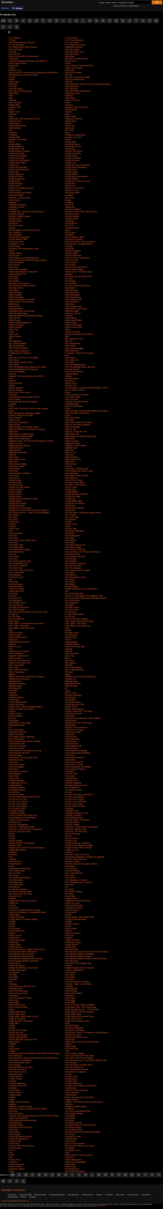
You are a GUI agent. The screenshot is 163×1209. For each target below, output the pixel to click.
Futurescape (70, 1166)
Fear (67, 355)
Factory (12, 68)
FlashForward (71, 637)
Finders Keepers (16, 489)
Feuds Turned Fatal (73, 406)
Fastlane (69, 274)
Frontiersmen (71, 1079)
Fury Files (69, 1157)
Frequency (69, 995)
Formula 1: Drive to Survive (77, 854)
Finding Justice (15, 501)
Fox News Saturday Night (20, 891)
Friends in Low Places (75, 1030)
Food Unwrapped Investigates (78, 767)
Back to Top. (101, 1206)
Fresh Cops (70, 998)
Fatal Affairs (70, 288)
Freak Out (69, 935)
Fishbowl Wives (15, 586)
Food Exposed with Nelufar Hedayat (25, 741)
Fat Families (14, 281)
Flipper (68, 674)
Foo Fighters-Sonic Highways (22, 737)
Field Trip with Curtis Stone (77, 413)
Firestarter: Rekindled (74, 531)
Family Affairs (15, 144)
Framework (14, 908)
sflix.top (23, 1197)
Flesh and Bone (72, 653)
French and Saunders (18, 991)
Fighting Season (16, 448)
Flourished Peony (73, 702)
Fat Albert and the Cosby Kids (78, 276)
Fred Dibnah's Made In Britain (78, 956)
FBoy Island (70, 346)
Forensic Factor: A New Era (77, 820)
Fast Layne (13, 267)
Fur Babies (70, 1148)
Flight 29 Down (15, 658)
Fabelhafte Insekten (74, 47)
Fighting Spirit (71, 448)
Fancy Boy (69, 198)
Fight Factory (14, 425)
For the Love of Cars (18, 799)
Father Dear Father (73, 320)
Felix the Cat (70, 385)
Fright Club (70, 1039)
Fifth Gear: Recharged (18, 422)
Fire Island (13, 519)
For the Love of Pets (74, 804)
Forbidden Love (72, 810)
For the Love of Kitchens (76, 801)
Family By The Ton (73, 146)
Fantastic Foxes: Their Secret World (81, 211)
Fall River (13, 114)
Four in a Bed (15, 873)
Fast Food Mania (16, 262)
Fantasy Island (15, 218)
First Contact (70, 540)
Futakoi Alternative (73, 1159)
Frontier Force (71, 1076)
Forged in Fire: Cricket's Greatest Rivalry (27, 847)
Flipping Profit (15, 681)
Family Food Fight (17, 158)
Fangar (68, 200)
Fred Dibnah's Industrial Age (21, 956)
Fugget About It (72, 1099)
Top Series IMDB (25, 1195)
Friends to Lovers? (73, 1035)
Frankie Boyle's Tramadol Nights (23, 919)
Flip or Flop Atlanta (73, 667)
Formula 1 (13, 854)
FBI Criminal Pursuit (74, 339)
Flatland (12, 644)
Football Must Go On (18, 783)
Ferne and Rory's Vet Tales (77, 394)
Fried (67, 1023)
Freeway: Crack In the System (78, 984)
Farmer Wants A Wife (18, 239)
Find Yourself (71, 487)
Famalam (13, 132)
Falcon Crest (14, 112)
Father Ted (13, 329)
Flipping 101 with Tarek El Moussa (80, 676)
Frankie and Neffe (16, 917)
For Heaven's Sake (73, 790)
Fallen (67, 114)
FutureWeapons (72, 1169)
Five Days (69, 605)
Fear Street (14, 364)
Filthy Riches (70, 464)
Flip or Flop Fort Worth (19, 670)
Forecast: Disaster (73, 815)
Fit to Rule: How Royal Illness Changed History (86, 598)
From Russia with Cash (19, 1062)
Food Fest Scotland (17, 746)
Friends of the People (18, 1035)
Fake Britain (70, 98)
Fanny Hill (69, 205)
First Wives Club (16, 577)
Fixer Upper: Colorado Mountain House (26, 623)
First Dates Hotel (16, 547)
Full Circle (13, 1111)
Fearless (12, 374)
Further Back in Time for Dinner (79, 1155)
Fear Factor (70, 358)
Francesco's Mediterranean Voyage (24, 910)
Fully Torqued (15, 1134)
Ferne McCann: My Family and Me (24, 397)
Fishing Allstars (71, 586)
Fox (66, 887)
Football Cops (71, 778)
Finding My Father (17, 505)
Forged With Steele (17, 850)
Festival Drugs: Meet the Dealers (23, 401)
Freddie (68, 965)
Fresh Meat (70, 1002)
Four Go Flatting (72, 871)
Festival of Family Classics (77, 401)
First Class (13, 538)
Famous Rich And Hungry (20, 193)
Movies (5, 8)
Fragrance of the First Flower (78, 901)
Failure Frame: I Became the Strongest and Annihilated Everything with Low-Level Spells (33, 73)
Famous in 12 (15, 190)
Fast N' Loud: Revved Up (76, 267)
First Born (13, 535)
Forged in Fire (15, 845)
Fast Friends (14, 265)
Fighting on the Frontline (76, 445)
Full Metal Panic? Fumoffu (20, 1127)
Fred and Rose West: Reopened (23, 951)
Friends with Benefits (18, 1037)
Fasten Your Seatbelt (18, 269)
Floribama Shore (16, 697)
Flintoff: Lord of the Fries (19, 663)
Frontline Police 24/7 (18, 1086)
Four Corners (71, 868)
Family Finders (71, 156)
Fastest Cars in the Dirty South (78, 272)
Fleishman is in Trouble (19, 651)
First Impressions (16, 552)
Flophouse (13, 695)
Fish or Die (13, 582)
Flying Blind (14, 720)
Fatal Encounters (16, 297)
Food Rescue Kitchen (74, 757)
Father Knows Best (73, 325)
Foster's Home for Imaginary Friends (81, 864)
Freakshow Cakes (73, 942)
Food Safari (70, 760)
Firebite (68, 522)
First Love (13, 559)
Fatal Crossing (15, 295)
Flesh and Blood (16, 653)
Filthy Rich (13, 462)
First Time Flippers (73, 568)
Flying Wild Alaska (17, 725)
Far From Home (16, 225)
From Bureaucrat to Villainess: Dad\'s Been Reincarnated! (34, 1053)
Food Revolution (16, 760)
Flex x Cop (70, 656)
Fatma (68, 329)
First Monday (71, 559)
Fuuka (11, 1171)
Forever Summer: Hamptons (77, 843)
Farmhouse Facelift (73, 239)
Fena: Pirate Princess (74, 390)
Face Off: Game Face (74, 52)
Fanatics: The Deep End (19, 198)
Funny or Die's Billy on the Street (79, 1146)
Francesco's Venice (73, 908)
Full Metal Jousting (73, 1122)
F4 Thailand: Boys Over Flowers (23, 47)
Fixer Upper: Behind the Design (79, 621)
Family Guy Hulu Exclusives (77, 165)
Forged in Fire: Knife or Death (78, 847)
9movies (99, 1195)
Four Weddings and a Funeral (78, 882)
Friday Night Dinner (17, 1012)
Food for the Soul (16, 748)
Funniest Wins (71, 1139)
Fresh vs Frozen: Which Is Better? (80, 1005)
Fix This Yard (14, 616)
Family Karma (71, 169)
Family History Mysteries (76, 167)
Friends (12, 1028)
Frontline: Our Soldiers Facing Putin (81, 1086)
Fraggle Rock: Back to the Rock (23, 901)
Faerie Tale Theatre (73, 68)
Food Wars (13, 769)
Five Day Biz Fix (16, 605)
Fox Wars (69, 894)
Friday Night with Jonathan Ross (79, 1016)
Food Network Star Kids (19, 753)
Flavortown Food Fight (75, 646)
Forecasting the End (74, 817)
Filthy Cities (14, 457)
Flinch (67, 658)
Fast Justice (70, 265)
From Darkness (15, 1055)
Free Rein (13, 979)
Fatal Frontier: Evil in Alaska (21, 302)
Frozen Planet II (72, 1092)
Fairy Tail (13, 86)
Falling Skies (70, 121)
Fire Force (13, 517)
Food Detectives (72, 739)
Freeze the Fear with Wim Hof (22, 986)
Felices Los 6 (71, 383)
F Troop (12, 40)
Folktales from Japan (74, 730)
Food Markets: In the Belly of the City (25, 750)
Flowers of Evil (15, 713)
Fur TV (12, 1150)
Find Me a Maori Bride (75, 482)
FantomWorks (71, 223)
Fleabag (68, 649)
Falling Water (14, 123)
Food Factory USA (17, 743)
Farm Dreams (15, 232)
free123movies (73, 1195)
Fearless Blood (71, 374)
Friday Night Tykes (73, 1014)
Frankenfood (70, 912)
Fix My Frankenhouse (74, 614)
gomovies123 (13, 1197)
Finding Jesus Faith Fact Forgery (23, 498)
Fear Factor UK (72, 360)
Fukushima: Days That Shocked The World (28, 1109)
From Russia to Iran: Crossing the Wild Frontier (86, 1060)
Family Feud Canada (18, 156)
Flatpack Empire (72, 644)
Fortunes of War (72, 861)
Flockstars (13, 690)
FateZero (69, 315)
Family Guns (70, 162)
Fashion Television (73, 255)
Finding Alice (70, 489)
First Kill (12, 554)
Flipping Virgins (15, 686)
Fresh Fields (14, 1002)
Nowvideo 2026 (40, 1195)
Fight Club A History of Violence (79, 422)
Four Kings (13, 875)
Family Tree (70, 186)
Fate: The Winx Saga (18, 313)
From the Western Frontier (76, 1069)
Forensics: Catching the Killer (22, 827)
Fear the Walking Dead (75, 364)
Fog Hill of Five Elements (76, 727)
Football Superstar (73, 783)
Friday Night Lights (17, 1014)
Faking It (69, 105)
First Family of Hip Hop (75, 549)
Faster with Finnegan (74, 269)
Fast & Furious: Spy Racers (77, 258)
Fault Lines (13, 334)
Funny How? (14, 1143)
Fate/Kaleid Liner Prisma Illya (22, 311)
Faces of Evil (70, 61)
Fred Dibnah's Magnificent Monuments (26, 958)
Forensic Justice (72, 824)
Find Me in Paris (16, 485)
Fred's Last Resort (17, 965)
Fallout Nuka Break (17, 125)
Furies (11, 1155)
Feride (68, 392)
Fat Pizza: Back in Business (77, 285)
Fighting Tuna (15, 450)
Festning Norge (72, 404)
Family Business (72, 144)
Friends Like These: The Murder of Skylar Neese (86, 1032)
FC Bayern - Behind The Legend (79, 353)
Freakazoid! (14, 938)
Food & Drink (71, 737)
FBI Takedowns (15, 341)
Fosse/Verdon (15, 864)
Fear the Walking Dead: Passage (23, 369)
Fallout (68, 123)
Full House (70, 1120)
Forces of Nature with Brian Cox (23, 815)
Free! (11, 982)
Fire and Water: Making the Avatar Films (83, 512)
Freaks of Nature (72, 940)
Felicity (12, 385)
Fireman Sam (71, 529)
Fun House (70, 1134)
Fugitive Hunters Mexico (19, 1102)
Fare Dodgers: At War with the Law (24, 230)
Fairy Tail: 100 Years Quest (20, 91)
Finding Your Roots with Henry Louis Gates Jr (29, 510)
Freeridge (13, 984)
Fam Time (69, 130)
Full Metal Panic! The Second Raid (80, 1125)
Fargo (67, 230)
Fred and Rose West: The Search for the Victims (86, 951)
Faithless (69, 95)
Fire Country (70, 515)
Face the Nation (72, 54)
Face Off (12, 52)
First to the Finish (16, 572)
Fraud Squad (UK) (17, 931)
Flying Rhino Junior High (19, 723)
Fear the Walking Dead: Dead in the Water (27, 367)
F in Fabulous (15, 38)
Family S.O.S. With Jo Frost (77, 181)
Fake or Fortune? (72, 100)
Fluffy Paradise (15, 716)
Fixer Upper (14, 621)
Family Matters (71, 174)
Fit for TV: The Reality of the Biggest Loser (84, 596)
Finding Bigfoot (71, 492)
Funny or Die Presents (75, 1143)
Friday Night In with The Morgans (79, 1012)
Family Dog (70, 149)
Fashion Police (15, 253)
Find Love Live (15, 482)
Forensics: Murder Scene (20, 831)
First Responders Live (18, 563)
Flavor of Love (15, 646)
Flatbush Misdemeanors (19, 642)
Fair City (68, 75)
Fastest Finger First (17, 274)
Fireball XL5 (14, 522)
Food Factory (71, 741)
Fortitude (12, 859)
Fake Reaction (15, 102)
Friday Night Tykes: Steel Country (23, 1016)
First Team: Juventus (18, 566)
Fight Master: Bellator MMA (21, 436)
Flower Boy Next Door (75, 704)
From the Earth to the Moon (21, 1067)
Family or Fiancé (16, 176)
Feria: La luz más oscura (19, 392)
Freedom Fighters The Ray (77, 982)
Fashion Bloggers (73, 251)
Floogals (12, 693)
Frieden (12, 1025)
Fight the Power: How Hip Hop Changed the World (31, 441)
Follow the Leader (73, 732)
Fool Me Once (71, 774)
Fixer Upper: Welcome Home (21, 628)
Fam (11, 130)
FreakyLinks (70, 947)
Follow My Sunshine (17, 732)
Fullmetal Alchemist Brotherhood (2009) (82, 1132)
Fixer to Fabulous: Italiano (76, 619)
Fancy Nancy (14, 200)
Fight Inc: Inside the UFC (76, 431)
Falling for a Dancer (73, 119)
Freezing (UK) (71, 988)
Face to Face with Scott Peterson (23, 56)
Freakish (69, 938)
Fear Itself (69, 362)
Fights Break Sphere (18, 452)
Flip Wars (69, 672)
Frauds (68, 931)
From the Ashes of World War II (79, 1065)
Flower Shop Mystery (74, 709)
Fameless (13, 135)
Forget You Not (71, 850)
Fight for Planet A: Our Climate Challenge (27, 429)
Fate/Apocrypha (16, 309)
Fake (11, 98)
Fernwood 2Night (72, 397)
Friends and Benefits (74, 1028)
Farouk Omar (14, 246)
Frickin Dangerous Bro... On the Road (82, 1009)
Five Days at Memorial (18, 607)
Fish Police (70, 582)
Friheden (12, 1044)
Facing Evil (13, 65)
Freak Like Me (15, 935)
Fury (11, 1157)
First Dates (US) (16, 545)
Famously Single (16, 195)
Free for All (70, 975)
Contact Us (24, 1201)
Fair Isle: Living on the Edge (77, 77)
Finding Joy (70, 498)
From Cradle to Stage (74, 1053)
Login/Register (133, 6)
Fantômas (69, 221)
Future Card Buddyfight (75, 1162)
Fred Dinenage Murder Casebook (23, 961)
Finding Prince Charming (20, 508)
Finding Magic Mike (73, 501)
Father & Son (14, 318)
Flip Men (69, 665)
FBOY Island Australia (18, 348)
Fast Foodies (71, 262)
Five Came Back (72, 600)
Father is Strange (16, 325)
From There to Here (17, 1072)
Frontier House (15, 1079)
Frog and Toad (71, 1049)
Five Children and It (17, 602)
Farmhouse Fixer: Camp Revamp (80, 242)
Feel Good (69, 381)
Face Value (70, 56)
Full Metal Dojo (15, 1122)
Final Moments (71, 473)
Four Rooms (70, 878)
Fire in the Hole (72, 517)
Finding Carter (15, 494)
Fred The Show (72, 961)
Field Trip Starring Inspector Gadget (24, 413)
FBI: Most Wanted (17, 346)
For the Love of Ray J (18, 806)
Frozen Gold (14, 1090)
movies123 (146, 1195)
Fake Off (12, 100)
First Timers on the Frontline (77, 570)
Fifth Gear (69, 420)
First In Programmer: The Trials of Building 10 (83, 552)
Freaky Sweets (15, 947)
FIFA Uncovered (72, 418)
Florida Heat (14, 700)
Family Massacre (16, 174)
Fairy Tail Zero (71, 89)
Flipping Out (70, 679)
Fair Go (12, 77)
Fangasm (13, 202)
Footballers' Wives (17, 787)
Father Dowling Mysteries (20, 322)
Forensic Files (15, 822)
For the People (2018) (74, 806)
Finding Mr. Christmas (74, 503)
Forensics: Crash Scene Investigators (25, 829)
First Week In (71, 575)
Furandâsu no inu (73, 1150)
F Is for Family (71, 38)
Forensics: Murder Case (75, 829)
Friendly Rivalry (72, 1025)
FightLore (69, 450)
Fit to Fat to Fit (15, 598)
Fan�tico (69, 195)
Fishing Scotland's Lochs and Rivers (81, 589)
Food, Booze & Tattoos (75, 769)
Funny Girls (70, 1141)
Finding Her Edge (73, 496)
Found (11, 866)
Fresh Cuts (13, 1000)
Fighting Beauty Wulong (19, 445)
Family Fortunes (72, 160)
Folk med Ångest (16, 730)
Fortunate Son (15, 861)
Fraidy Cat (13, 903)
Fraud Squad (14, 928)
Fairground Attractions (75, 79)
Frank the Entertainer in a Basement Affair (27, 912)
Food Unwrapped (16, 767)
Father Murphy (15, 327)
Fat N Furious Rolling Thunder (22, 285)
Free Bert (13, 975)
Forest (11, 834)
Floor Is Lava (71, 693)
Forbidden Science (17, 813)
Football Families (16, 780)
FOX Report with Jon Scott (20, 894)
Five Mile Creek (72, 607)
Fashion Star (14, 255)
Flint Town (69, 660)
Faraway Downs (72, 228)
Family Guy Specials (18, 167)
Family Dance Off (16, 149)
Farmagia (69, 235)
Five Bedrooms (15, 600)
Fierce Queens (15, 418)
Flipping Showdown (17, 683)
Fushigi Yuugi (15, 1159)
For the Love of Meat (18, 804)
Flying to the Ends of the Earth (78, 723)
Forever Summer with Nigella (21, 843)
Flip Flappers (71, 663)
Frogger (12, 1051)
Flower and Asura (16, 704)
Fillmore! (12, 455)
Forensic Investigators (18, 824)
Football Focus (71, 780)
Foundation (70, 866)
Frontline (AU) (71, 1081)
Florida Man (70, 700)
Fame (67, 132)
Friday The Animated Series (77, 1021)
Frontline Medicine (73, 1083)
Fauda (11, 332)
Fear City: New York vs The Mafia (23, 358)
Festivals (12, 404)
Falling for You (15, 121)
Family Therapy (15, 183)
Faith (11, 95)
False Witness (15, 128)
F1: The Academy (16, 45)
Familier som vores (73, 137)
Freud (11, 1009)
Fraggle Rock (71, 898)
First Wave (70, 572)
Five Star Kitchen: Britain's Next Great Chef (28, 612)
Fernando (13, 394)
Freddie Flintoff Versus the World (23, 968)
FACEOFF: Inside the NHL (77, 58)
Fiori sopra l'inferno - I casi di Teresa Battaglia (29, 512)
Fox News (69, 889)
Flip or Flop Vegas (17, 672)
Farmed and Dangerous (19, 237)
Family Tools (14, 186)
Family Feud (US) (73, 153)
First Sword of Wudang (75, 563)
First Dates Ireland (73, 547)
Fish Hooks (70, 579)
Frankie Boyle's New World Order (80, 917)
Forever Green (71, 838)
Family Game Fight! (17, 162)
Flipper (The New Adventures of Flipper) (26, 676)
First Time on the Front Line (21, 570)
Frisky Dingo (70, 1046)
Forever (12, 836)
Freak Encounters (73, 933)
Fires (11, 531)
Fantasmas (70, 207)
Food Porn (69, 755)
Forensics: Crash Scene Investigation (81, 827)
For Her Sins (14, 792)
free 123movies (133, 1195)
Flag (10, 630)
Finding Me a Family (18, 503)
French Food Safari (73, 993)
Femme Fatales (15, 390)
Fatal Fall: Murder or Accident (22, 299)
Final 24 (68, 466)
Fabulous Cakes (72, 49)
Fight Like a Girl (72, 434)
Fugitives (13, 1104)
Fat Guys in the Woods (19, 283)
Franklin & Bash (72, 924)
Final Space (14, 478)
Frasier (12, 926)
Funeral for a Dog (73, 1136)
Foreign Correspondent (19, 820)
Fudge (11, 1099)
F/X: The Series (72, 42)
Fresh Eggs (70, 1000)
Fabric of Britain (16, 49)
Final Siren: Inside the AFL (76, 475)
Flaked (68, 630)
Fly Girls (12, 718)
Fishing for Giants (16, 589)
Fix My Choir (70, 612)
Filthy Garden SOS (17, 459)
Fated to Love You (73, 313)
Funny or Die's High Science (21, 1146)
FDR (11, 355)
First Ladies (14, 556)
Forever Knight (15, 841)
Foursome (69, 884)
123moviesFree (87, 1195)
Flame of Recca (16, 633)
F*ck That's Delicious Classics (22, 42)
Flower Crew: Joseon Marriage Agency (26, 706)
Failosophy (70, 70)
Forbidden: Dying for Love (76, 813)
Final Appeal (14, 468)
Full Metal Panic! (16, 1125)
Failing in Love (15, 70)
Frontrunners (70, 1088)
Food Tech (13, 762)
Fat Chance (14, 278)
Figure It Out (70, 452)
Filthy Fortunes (71, 457)
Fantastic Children (73, 209)
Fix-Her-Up (70, 616)
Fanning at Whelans (17, 205)
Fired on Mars (71, 524)
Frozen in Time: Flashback (76, 1090)
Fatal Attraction (71, 290)
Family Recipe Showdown (76, 176)
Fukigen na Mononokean (76, 1106)
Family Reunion (72, 179)
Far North (69, 225)
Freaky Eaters (15, 945)
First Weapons (15, 575)
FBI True (69, 341)
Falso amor (70, 128)
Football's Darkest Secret (76, 785)
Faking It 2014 (15, 107)
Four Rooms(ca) (16, 880)
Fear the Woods (72, 369)
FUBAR (12, 1097)
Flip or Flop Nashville (74, 670)
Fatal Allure (14, 290)
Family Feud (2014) (73, 151)
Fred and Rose (71, 949)
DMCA (16, 1201)
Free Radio (70, 977)
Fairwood (13, 84)
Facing (68, 63)
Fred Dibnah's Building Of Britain (79, 954)
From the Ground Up (74, 1067)
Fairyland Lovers (72, 93)
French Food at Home (18, 993)
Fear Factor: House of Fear (21, 362)
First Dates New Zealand (20, 549)
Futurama (13, 1162)
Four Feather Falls (17, 871)
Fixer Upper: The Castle (75, 623)
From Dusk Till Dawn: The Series (79, 1055)
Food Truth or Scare (74, 764)
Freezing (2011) (16, 988)
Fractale (12, 898)
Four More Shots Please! (20, 878)
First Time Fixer (15, 568)
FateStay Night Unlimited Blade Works (26, 315)
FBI (10, 339)
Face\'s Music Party (17, 63)
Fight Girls (13, 431)
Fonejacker (70, 734)
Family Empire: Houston (19, 151)
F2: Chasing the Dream (75, 45)
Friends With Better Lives (76, 1037)
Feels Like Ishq (15, 383)
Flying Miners (71, 720)
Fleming (68, 651)
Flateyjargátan (71, 642)
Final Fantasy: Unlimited (19, 473)
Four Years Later (16, 884)
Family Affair (70, 142)
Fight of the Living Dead (19, 438)
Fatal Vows (70, 304)
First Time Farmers (73, 566)
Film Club (69, 455)
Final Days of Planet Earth (76, 468)
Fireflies (12, 526)
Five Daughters (72, 602)
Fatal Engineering (73, 297)
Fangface (69, 202)
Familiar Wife (14, 137)
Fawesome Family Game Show (79, 334)
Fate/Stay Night (72, 311)
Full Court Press (16, 1113)
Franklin (12, 921)
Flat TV (68, 639)
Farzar (11, 251)
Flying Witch (70, 725)
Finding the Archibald (74, 508)
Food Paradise (15, 755)
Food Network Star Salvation (77, 753)
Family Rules (14, 181)
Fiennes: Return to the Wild (21, 415)
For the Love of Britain (75, 797)
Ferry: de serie (71, 399)
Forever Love (71, 841)
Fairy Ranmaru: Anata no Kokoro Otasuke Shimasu (88, 84)
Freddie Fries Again (17, 970)
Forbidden (69, 808)
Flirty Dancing (71, 686)
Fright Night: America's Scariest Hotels (82, 1042)
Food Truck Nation (17, 764)
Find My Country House (19, 487)
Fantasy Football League (20, 216)
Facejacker (13, 58)
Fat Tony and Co (16, 288)
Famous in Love (72, 190)
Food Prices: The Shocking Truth (23, 757)
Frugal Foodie (15, 1095)
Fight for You (70, 429)
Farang (12, 228)
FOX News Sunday (73, 891)
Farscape (69, 246)
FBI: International (72, 343)
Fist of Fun (13, 593)
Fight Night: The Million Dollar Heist (81, 436)
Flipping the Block (73, 683)
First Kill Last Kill (72, 554)
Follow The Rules (16, 734)
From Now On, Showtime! (20, 1060)
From (67, 1051)
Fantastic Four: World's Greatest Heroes (26, 211)
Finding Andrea (15, 492)
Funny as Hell (15, 1141)
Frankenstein (14, 914)
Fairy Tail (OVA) (72, 86)
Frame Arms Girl (72, 903)
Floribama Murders (73, 695)
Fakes (67, 102)
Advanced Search (120, 6)
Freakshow (13, 942)
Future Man (70, 1164)
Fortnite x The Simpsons (76, 859)
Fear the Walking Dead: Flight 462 (80, 367)
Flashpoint (13, 639)
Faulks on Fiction (72, 332)
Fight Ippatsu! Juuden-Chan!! (21, 434)
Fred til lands (14, 963)
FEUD (11, 406)
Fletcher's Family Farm (19, 656)
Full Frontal (70, 1118)
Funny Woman (15, 1148)
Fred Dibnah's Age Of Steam (21, 954)
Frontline (12, 1081)
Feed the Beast (72, 378)
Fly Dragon (70, 716)
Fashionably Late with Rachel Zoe (24, 258)
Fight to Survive (72, 441)
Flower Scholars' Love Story (21, 709)
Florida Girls (70, 697)
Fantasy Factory (72, 214)
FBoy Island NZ (72, 351)
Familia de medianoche (75, 135)
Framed (12, 905)
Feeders (12, 381)
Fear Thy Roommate (74, 371)
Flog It (68, 690)
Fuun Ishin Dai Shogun (75, 1171)
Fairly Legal (14, 82)
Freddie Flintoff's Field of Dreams (79, 968)
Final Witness (71, 478)
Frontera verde (15, 1074)
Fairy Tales (13, 93)
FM (10, 727)
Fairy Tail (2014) (16, 89)
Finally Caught (15, 480)
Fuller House (14, 1132)
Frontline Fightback (17, 1083)
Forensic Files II (72, 822)
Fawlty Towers (15, 336)
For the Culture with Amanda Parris (24, 797)
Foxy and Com (15, 896)
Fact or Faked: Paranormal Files (79, 65)
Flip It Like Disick (16, 665)
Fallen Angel (70, 116)
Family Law (14, 172)
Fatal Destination (72, 295)
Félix (67, 336)
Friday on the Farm (73, 1018)
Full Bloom (69, 1109)
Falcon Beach (71, 109)
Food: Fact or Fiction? (18, 771)
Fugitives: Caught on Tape (20, 1106)
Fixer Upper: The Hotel (19, 626)
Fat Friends (70, 281)
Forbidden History (16, 810)
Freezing (69, 986)
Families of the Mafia (18, 139)
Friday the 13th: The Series (21, 1021)
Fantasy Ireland (72, 216)
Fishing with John (16, 591)
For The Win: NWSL (17, 808)
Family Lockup (71, 172)
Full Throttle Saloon (73, 1129)
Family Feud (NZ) (16, 153)
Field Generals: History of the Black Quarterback (86, 411)
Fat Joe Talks (71, 283)
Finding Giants (15, 496)
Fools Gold (70, 776)
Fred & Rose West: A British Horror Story (27, 949)
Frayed (12, 933)
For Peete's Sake (16, 794)
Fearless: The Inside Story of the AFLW (26, 376)
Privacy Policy (7, 1201)
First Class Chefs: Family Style (22, 540)
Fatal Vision (14, 304)
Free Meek (13, 977)
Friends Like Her (16, 1032)
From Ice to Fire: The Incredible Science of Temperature (33, 1058)
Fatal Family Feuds (73, 299)
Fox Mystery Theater (18, 889)
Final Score (14, 475)
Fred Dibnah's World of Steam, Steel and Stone (86, 958)
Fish (10, 579)
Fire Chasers (14, 515)
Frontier (68, 1074)
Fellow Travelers (16, 388)
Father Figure (71, 322)
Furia (11, 1153)
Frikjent (68, 1044)
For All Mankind (72, 787)
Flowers (12, 711)
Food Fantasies (72, 743)
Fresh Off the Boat (17, 1005)
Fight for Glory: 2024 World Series (24, 427)
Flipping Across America (19, 679)
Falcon (12, 109)
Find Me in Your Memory (76, 485)
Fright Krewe (14, 1042)
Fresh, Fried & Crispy (18, 1007)
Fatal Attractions (72, 292)
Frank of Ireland (72, 910)
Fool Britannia (15, 774)
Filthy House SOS (73, 459)
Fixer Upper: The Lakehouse (77, 626)
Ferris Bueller (14, 399)
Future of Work (15, 1166)
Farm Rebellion (15, 235)
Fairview (68, 82)
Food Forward (71, 748)
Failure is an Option (73, 72)
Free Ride (69, 979)
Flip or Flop (14, 667)
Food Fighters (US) (73, 746)
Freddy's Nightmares (74, 970)
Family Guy (14, 165)
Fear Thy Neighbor (17, 371)
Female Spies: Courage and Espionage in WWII (86, 388)
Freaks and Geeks (17, 940)
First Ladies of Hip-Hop (75, 556)
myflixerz (32, 1197)
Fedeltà (68, 376)
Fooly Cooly (14, 778)
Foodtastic (69, 771)
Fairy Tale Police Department (78, 91)
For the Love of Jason (18, 801)
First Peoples (71, 561)
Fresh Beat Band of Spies (20, 998)
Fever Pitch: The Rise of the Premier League (28, 408)
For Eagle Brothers (17, 790)
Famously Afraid (72, 193)
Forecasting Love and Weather (22, 817)
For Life (68, 792)
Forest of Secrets (72, 834)
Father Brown (71, 318)
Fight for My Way (72, 427)
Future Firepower (16, 1164)
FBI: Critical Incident (17, 343)
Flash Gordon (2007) (18, 637)
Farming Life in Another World (78, 244)
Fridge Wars (14, 1023)
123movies (12, 1195)
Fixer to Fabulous (16, 619)
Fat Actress (14, 276)
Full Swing (13, 1129)
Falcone (68, 112)
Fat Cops (69, 278)
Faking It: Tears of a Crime (76, 107)
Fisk (67, 591)
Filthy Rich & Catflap (18, 464)
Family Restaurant (17, 179)
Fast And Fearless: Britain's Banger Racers (28, 260)
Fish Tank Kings (16, 584)
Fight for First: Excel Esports (77, 425)
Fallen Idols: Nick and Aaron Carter (24, 119)
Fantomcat (13, 223)
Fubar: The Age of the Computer (79, 1097)
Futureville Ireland (16, 1169)
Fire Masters (70, 519)
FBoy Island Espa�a (74, 348)
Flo (66, 688)
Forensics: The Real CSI (76, 831)
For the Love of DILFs (74, 799)
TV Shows (17, 8)
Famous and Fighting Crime (21, 188)
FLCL (11, 649)
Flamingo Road (72, 633)
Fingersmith (70, 510)
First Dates (13, 542)
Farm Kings (70, 232)
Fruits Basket (71, 1095)
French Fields (71, 991)
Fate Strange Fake (73, 306)
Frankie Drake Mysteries (76, 919)
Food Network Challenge (76, 750)
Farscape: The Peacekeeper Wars (24, 248)
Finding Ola (70, 505)
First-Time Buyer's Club (75, 577)
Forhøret (69, 852)
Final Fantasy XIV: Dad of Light (79, 471)
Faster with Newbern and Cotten (23, 272)
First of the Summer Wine (20, 561)
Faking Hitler (14, 105)
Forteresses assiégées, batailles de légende (84, 857)
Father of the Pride (73, 327)
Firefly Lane (14, 529)
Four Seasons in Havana (76, 880)
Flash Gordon (71, 635)
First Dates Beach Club (75, 545)
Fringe (11, 1046)
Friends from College (18, 1030)
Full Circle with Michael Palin (77, 1111)
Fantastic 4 (13, 209)
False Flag (69, 125)
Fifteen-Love (14, 420)
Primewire (109, 1195)
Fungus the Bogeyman (19, 1139)
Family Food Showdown (19, 160)
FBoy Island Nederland (19, 351)
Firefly (67, 526)
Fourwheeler (14, 887)
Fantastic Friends (16, 214)
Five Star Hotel (71, 609)
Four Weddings (15, 882)
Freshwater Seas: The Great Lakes (80, 1007)
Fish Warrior (70, 584)
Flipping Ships (71, 681)
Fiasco (68, 408)
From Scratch (71, 1062)
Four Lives (69, 875)
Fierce (68, 415)
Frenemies (13, 995)
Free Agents (14, 972)
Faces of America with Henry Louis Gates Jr (28, 61)
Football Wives (15, 785)
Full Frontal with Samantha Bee (22, 1120)
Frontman (13, 1088)
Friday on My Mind (17, 1018)
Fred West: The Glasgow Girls (78, 963)
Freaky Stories (71, 945)
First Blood (70, 533)
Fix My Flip (13, 614)
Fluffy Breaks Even (73, 713)
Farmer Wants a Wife (74, 237)
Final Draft (13, 471)
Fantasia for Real (16, 207)
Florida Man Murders (18, 702)
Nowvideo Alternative (57, 1195)
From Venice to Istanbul (75, 1072)
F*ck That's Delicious (74, 40)
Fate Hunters (14, 306)
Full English (70, 1116)
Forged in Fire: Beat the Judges (79, 845)
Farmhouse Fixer (16, 242)
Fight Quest (70, 438)
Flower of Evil (71, 706)
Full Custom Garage (74, 1113)
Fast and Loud (71, 260)
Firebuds (12, 524)
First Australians (16, 533)
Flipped (12, 674)
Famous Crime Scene (74, 188)
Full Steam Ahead (73, 1127)
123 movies (120, 1195)
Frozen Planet (15, 1092)
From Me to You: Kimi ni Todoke (79, 1058)
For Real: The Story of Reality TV (79, 794)
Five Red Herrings (17, 609)
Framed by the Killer (74, 905)
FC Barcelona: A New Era (20, 353)
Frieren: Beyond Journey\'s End (23, 1039)
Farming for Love (16, 244)
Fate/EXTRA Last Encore (76, 309)
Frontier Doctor (15, 1076)
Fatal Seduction (72, 302)
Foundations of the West (19, 868)
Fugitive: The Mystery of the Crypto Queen (84, 1102)
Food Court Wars (16, 739)
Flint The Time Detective (19, 660)
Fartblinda (69, 248)
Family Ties (70, 183)
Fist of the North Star (74, 593)
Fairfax (12, 79)
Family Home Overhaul (19, 169)
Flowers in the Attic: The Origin (78, 711)
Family (68, 139)
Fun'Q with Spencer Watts (20, 1136)
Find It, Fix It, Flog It (74, 480)
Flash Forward (15, 635)
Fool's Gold (14, 776)
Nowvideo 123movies (13, 1190)
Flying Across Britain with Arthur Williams (83, 718)
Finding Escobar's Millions (76, 494)
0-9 (3, 20)
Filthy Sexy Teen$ (16, 466)
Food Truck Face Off (74, 762)
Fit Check (13, 596)
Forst (11, 857)
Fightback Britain (72, 443)
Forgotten (13, 852)
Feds (11, 378)
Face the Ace (14, 54)
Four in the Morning (73, 873)
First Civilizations (72, 535)
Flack (67, 628)
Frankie (68, 914)
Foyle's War (70, 896)
